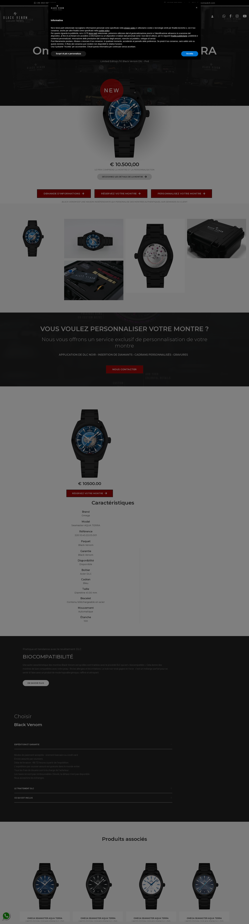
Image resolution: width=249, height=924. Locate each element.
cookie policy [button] (104, 892)
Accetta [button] (189, 915)
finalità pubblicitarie (179, 898)
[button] (196, 867)
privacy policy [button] (130, 890)
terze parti (93, 895)
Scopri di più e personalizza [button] (68, 915)
